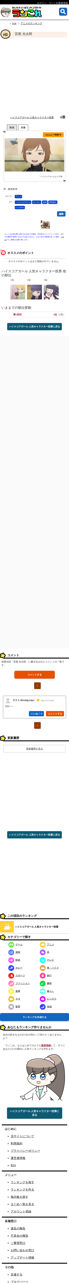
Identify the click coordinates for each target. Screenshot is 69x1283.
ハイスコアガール (23, 202)
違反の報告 (18, 1228)
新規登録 (46, 1045)
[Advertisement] (34, 76)
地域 (46, 1006)
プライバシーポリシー (25, 1150)
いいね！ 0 (36, 713)
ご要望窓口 (18, 1243)
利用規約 (16, 1143)
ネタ (14, 998)
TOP (14, 23)
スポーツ (16, 975)
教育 (14, 1006)
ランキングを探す (22, 1182)
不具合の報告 (19, 1235)
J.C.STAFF (20, 208)
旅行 (46, 975)
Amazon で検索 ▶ (53, 135)
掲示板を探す (19, 1196)
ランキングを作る (22, 1189)
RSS (13, 1165)
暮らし (47, 991)
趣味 (46, 983)
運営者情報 (18, 1158)
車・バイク (49, 967)
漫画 (45, 202)
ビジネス (48, 998)
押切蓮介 (52, 202)
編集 (61, 214)
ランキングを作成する (35, 1017)
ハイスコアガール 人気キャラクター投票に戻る (34, 326)
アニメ (18, 197)
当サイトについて (22, 1136)
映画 (14, 960)
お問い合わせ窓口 (22, 1250)
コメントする (34, 674)
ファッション (19, 983)
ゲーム (15, 944)
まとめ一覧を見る (22, 1204)
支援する (16, 1274)
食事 (14, 991)
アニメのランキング (31, 23)
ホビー (15, 967)
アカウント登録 (21, 1211)
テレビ (47, 960)
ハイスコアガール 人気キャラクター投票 (32, 117)
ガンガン (36, 202)
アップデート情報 (22, 1257)
